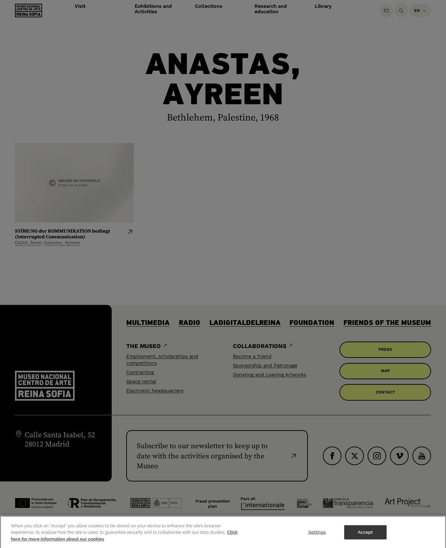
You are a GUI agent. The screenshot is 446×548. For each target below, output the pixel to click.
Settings (317, 539)
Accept (365, 539)
